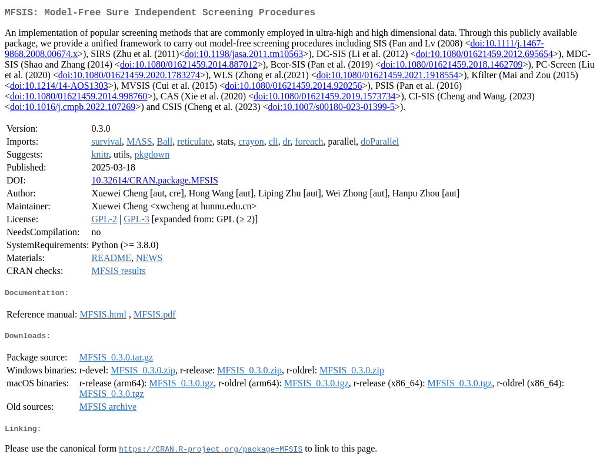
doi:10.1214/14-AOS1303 (59, 88)
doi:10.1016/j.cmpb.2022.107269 (72, 109)
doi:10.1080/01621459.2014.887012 (188, 67)
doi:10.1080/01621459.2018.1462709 (451, 67)
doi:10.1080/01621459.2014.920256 (293, 88)
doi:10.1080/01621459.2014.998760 (78, 98)
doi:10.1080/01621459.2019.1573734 (324, 98)
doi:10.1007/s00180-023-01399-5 (331, 109)
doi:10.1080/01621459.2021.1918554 (387, 77)
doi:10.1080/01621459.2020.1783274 (129, 77)
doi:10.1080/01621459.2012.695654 (484, 56)
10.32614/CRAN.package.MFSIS (154, 183)
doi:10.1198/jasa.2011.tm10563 (243, 56)
